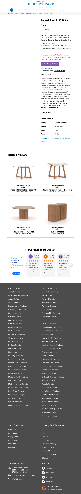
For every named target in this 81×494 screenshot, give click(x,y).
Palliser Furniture (15, 402)
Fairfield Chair (47, 295)
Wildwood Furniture (49, 412)
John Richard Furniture (51, 341)
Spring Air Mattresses (50, 370)
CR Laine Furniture (15, 338)
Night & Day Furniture (16, 391)
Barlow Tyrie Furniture (17, 310)
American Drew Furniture (18, 295)
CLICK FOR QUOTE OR (50, 64)
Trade (44, 433)
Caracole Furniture (15, 320)
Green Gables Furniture (51, 313)
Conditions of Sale (49, 454)
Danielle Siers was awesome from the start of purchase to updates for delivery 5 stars (48, 269)
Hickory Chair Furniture (51, 327)
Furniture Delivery (47, 68)
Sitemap (45, 458)
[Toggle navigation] (11, 10)
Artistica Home (14, 302)
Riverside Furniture (49, 352)
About (44, 430)
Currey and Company (16, 341)
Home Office (13, 440)
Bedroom (12, 430)
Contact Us (46, 440)
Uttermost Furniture (50, 395)
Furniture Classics (49, 306)
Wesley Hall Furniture (50, 405)
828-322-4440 (50, 43)
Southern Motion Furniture (52, 366)
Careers (45, 437)
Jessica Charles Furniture (51, 338)
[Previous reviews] (26, 265)
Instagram (50, 473)
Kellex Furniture (14, 348)
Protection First (48, 447)
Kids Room (12, 444)
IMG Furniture (47, 334)
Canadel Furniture (23, 185)
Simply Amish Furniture (51, 359)
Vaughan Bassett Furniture (52, 398)
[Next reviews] (71, 265)
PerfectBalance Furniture (51, 348)
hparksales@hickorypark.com (23, 476)
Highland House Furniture (52, 331)
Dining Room (13, 437)
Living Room (13, 433)
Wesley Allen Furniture (50, 402)
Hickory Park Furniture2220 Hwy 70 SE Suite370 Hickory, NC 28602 (20, 470)
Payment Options (48, 451)
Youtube (49, 477)
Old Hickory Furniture (16, 398)
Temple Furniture (48, 384)
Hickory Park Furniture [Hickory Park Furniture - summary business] (15, 261)
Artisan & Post (13, 299)
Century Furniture (15, 324)
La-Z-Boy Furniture (15, 356)
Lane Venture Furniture (17, 359)
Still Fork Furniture (49, 373)
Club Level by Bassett (16, 334)
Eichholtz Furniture (49, 288)
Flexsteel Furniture (49, 299)
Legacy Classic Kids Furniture (19, 366)
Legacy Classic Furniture (17, 363)
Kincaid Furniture (15, 352)
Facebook (49, 468)
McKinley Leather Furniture (18, 384)
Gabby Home (47, 310)
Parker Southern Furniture (18, 405)
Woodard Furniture (49, 416)
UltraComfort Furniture (51, 391)
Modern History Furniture (18, 387)
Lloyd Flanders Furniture (17, 370)
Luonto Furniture (15, 373)
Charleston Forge (15, 327)
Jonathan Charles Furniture (52, 345)
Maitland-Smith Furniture (18, 377)
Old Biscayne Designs (16, 395)
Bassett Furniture (15, 313)
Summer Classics (48, 380)
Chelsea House (14, 331)
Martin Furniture (14, 380)
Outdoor (11, 447)
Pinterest (49, 481)
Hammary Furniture (49, 317)
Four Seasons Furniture (51, 302)
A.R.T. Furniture (14, 288)
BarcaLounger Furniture (17, 306)
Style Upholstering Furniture (53, 377)
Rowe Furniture (48, 356)
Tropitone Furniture (49, 387)
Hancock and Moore (50, 320)
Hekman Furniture (49, 324)
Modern (23, 187)
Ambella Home (14, 292)
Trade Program (59, 70)
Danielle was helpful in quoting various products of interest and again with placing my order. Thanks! (63, 269)
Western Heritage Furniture (52, 409)
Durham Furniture (15, 345)
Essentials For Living (50, 292)
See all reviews (16, 273)
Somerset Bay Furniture (51, 363)
